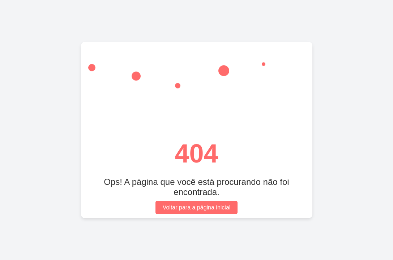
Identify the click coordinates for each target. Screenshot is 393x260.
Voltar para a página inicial (197, 207)
